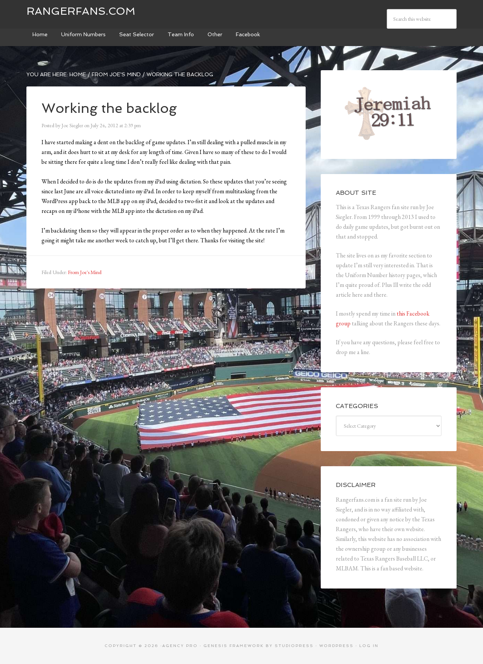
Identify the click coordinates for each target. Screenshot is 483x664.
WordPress (336, 646)
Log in (368, 646)
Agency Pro (180, 646)
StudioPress (294, 646)
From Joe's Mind (85, 272)
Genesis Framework (233, 646)
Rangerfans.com (80, 11)
